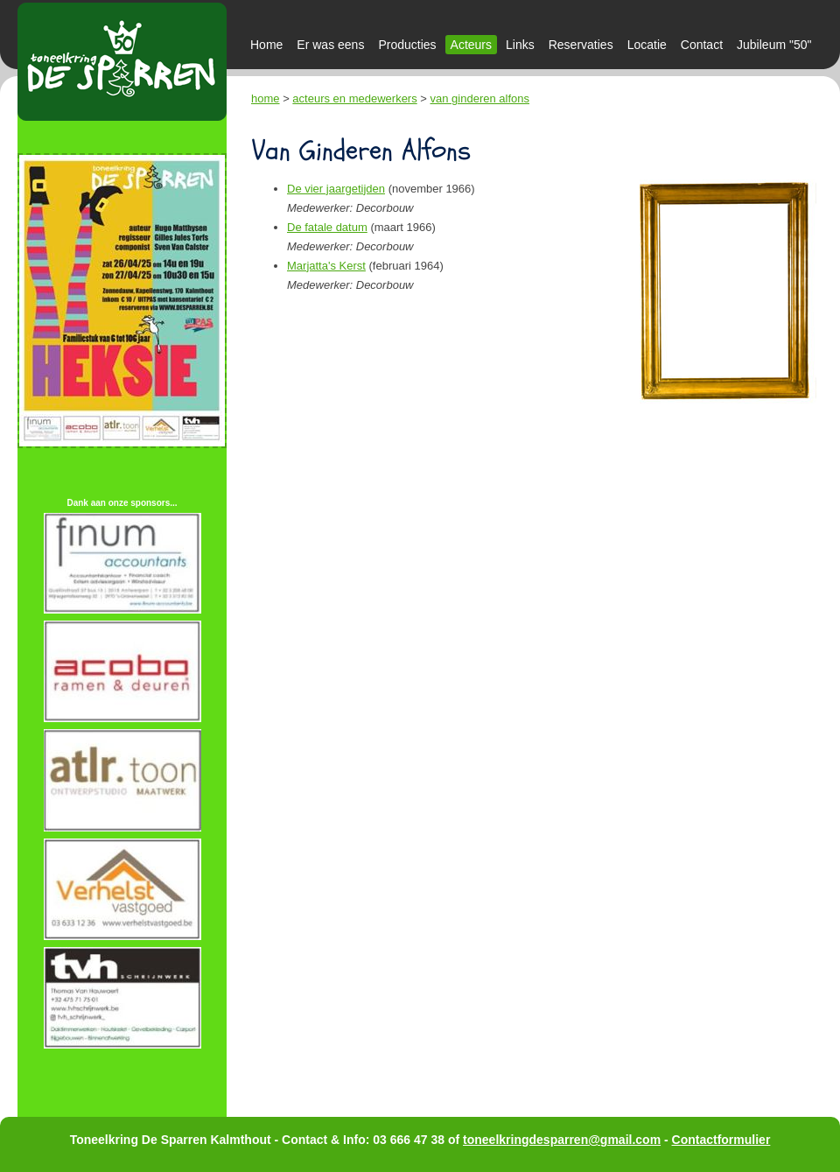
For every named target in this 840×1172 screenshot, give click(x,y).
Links (520, 45)
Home (266, 45)
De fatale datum (327, 227)
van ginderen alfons (479, 98)
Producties (407, 45)
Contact (702, 45)
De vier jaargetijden (336, 188)
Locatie (647, 45)
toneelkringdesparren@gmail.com (562, 1140)
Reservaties (581, 45)
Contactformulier (721, 1140)
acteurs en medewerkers (354, 98)
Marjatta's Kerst (326, 265)
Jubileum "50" (774, 45)
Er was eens (330, 45)
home (265, 98)
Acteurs (471, 45)
